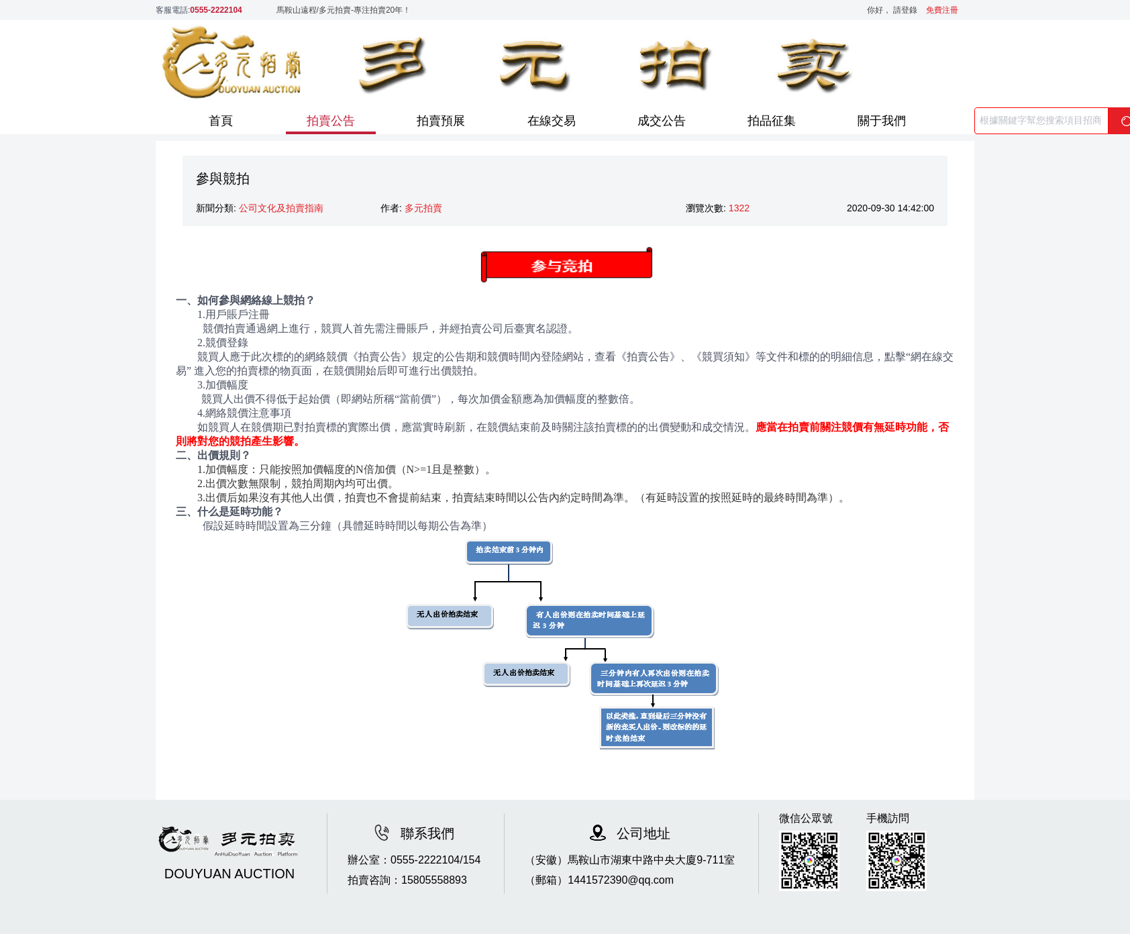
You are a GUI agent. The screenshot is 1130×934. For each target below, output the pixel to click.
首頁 (221, 120)
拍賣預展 (441, 120)
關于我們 (882, 120)
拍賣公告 (331, 120)
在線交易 (551, 120)
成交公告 (661, 120)
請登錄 (908, 10)
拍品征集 (772, 120)
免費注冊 (942, 10)
